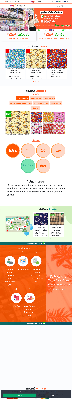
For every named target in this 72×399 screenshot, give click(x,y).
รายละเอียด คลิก (59, 289)
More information (59, 392)
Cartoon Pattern (22, 98)
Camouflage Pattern (41, 103)
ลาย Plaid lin (57, 230)
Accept (19, 395)
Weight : (11, 76)
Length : (11, 78)
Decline (52, 395)
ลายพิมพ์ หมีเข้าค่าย (57, 73)
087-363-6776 (8, 1)
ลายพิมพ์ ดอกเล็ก (15, 73)
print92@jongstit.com (16, 1)
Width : (11, 75)
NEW (7, 51)
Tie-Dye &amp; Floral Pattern (21, 103)
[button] (33, 81)
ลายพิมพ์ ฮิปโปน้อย (41, 230)
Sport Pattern (36, 98)
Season (35, 108)
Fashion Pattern (49, 98)
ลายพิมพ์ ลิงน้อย (36, 73)
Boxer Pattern (56, 103)
